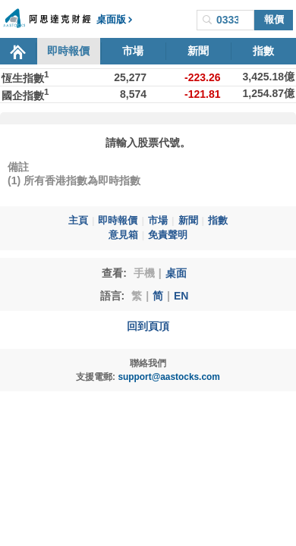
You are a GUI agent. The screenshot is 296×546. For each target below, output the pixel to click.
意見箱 (123, 235)
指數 (263, 51)
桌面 (176, 273)
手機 (144, 273)
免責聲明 (167, 235)
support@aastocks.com (169, 377)
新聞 (198, 51)
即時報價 (68, 51)
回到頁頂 (148, 326)
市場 (132, 51)
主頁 (78, 220)
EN (181, 296)
